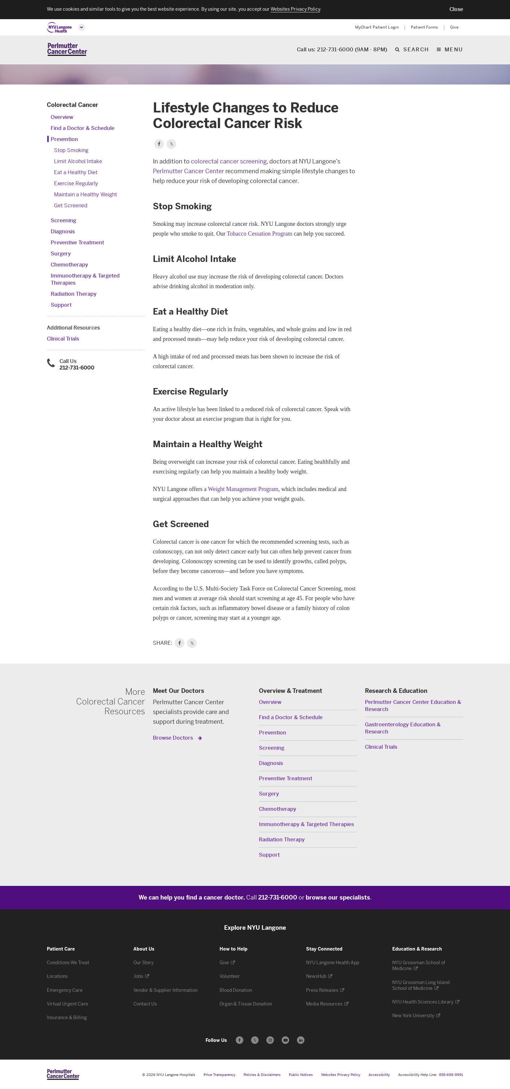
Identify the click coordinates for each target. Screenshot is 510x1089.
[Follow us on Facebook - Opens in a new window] (239, 1040)
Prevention (64, 139)
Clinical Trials (63, 339)
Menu (454, 50)
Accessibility (379, 1075)
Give (454, 27)
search (416, 50)
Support (61, 305)
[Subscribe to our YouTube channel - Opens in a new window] (285, 1040)
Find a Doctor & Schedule (82, 128)
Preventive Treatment (77, 243)
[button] (456, 9)
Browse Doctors (173, 738)
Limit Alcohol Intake (78, 161)
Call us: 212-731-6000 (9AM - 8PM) (342, 50)
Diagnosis (63, 231)
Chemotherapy (69, 265)
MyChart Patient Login (377, 27)
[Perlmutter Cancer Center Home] (67, 50)
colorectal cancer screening (229, 161)
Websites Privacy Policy (340, 1075)
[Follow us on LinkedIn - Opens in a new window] (300, 1040)
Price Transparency (219, 1075)
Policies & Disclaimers (262, 1075)
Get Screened (70, 205)
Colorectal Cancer (72, 105)
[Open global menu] (81, 27)
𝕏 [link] (192, 643)
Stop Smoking (71, 150)
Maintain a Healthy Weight (85, 194)
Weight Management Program (243, 489)
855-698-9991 (451, 1075)
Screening (63, 220)
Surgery (61, 254)
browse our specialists (338, 897)
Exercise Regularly (76, 183)
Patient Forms (424, 27)
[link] (179, 643)
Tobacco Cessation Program (259, 233)
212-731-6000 (77, 368)
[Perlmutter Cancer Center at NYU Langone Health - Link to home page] (63, 1074)
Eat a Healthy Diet (76, 172)
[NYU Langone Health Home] (59, 27)
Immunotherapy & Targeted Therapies (306, 824)
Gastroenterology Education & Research (403, 728)
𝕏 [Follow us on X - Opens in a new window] (255, 1041)
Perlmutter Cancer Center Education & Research (413, 705)
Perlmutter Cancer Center (188, 171)
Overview (62, 117)
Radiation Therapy (74, 294)
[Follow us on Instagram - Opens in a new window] (270, 1040)
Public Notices (301, 1075)
